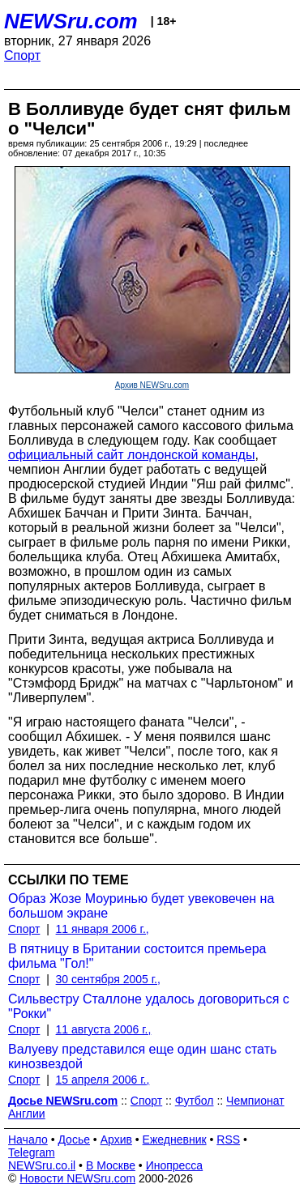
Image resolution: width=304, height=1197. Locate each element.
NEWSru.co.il (41, 1165)
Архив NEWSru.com (152, 385)
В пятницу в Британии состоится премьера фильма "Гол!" (137, 956)
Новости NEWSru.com (77, 1178)
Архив (116, 1139)
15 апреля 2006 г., (103, 1079)
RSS (228, 1139)
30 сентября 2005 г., (108, 979)
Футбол (194, 1100)
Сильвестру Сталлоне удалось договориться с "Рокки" (148, 1006)
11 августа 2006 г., (104, 1029)
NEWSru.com (71, 21)
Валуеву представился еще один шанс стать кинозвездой (142, 1056)
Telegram (31, 1152)
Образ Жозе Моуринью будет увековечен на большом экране (141, 906)
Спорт (22, 55)
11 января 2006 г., (102, 928)
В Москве (110, 1165)
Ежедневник (175, 1139)
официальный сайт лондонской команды (131, 455)
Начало (28, 1139)
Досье (74, 1139)
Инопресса (174, 1165)
